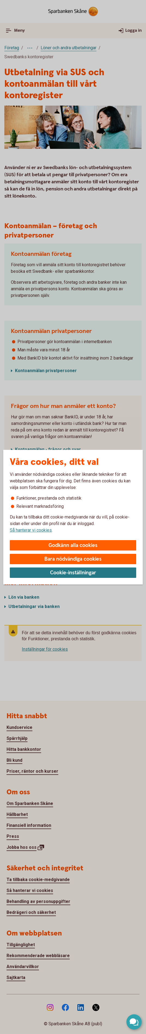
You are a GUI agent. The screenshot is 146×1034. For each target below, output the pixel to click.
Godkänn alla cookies (73, 545)
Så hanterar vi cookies (31, 530)
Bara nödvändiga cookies (73, 559)
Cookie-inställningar (73, 572)
